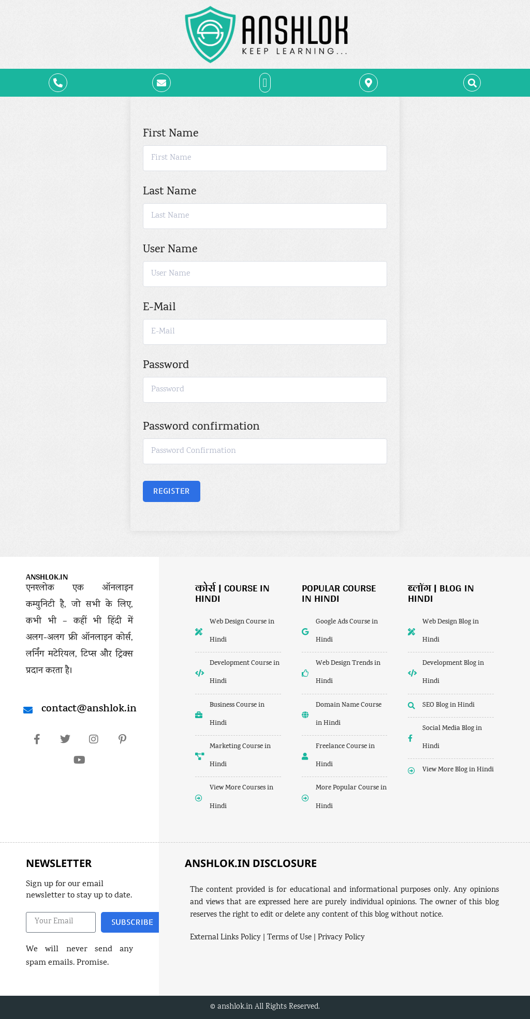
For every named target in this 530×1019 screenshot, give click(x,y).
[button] (265, 83)
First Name (170, 134)
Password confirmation (201, 427)
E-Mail (159, 308)
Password (166, 366)
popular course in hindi (339, 593)
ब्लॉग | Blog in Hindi (441, 593)
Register (171, 491)
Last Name (169, 192)
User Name (170, 250)
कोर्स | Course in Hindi (232, 593)
